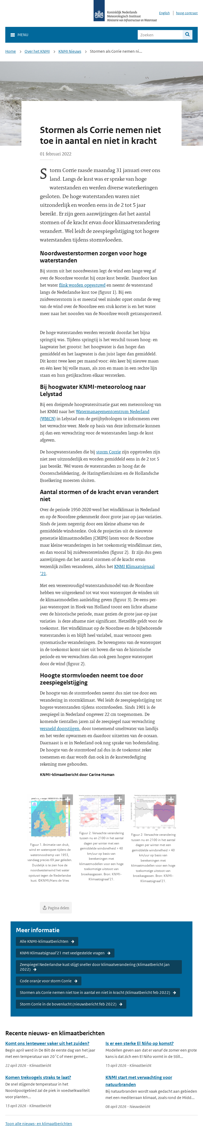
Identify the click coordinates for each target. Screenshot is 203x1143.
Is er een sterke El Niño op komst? (139, 1043)
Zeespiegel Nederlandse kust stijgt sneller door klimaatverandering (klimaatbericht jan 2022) (95, 967)
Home (10, 51)
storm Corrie (108, 452)
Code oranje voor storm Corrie (46, 980)
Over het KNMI (37, 51)
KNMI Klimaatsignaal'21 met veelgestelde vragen (62, 952)
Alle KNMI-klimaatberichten (44, 941)
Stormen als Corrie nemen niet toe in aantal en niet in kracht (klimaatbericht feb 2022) (95, 992)
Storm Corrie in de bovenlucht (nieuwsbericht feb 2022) (68, 1004)
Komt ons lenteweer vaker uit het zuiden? (47, 1043)
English (164, 13)
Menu (22, 34)
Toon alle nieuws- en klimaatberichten (38, 1123)
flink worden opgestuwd (82, 285)
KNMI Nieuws (69, 51)
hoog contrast (187, 13)
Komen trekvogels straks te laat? (38, 1077)
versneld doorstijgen (59, 728)
